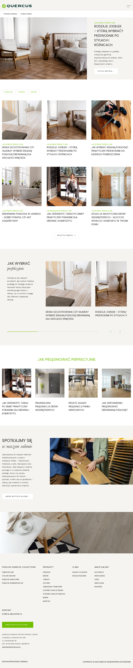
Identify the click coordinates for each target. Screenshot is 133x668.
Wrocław (99, 583)
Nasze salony (102, 567)
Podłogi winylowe (10, 579)
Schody (46, 583)
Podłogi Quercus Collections (19, 567)
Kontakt (6, 610)
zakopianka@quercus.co (11, 647)
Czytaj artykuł (106, 71)
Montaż (46, 601)
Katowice (99, 572)
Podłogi (47, 572)
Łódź (97, 579)
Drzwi (46, 576)
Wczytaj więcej (66, 235)
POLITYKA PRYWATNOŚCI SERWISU (15, 661)
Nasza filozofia (79, 572)
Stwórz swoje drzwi (53, 590)
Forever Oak (8, 572)
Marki (45, 597)
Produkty (48, 567)
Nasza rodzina (79, 576)
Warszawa (100, 576)
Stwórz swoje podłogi (54, 594)
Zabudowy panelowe (52, 587)
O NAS (75, 567)
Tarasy (46, 579)
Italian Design (8, 576)
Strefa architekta (12, 614)
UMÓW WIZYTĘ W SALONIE (17, 496)
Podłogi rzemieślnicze (12, 583)
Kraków (98, 587)
